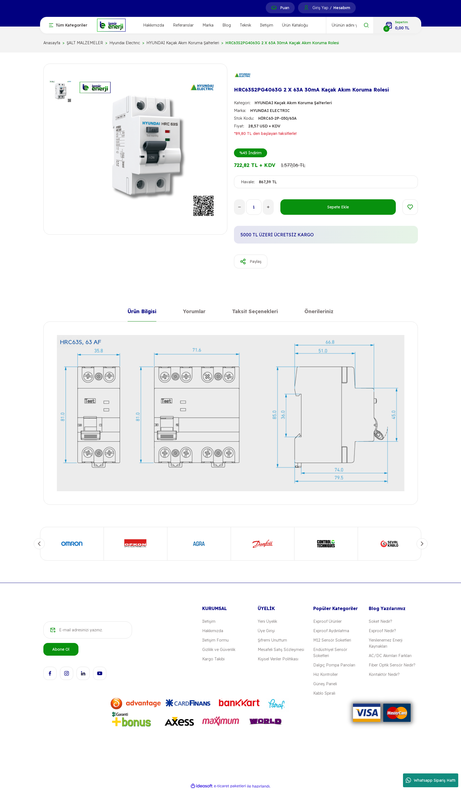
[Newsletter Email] (87, 630)
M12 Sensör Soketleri (332, 640)
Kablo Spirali (324, 693)
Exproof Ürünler (327, 621)
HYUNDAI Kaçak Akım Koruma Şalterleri (293, 102)
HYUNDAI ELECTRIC (270, 110)
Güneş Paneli (325, 683)
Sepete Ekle (338, 207)
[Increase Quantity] (268, 207)
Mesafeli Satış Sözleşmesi (281, 649)
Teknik (245, 25)
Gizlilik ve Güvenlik (218, 649)
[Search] (349, 25)
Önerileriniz (318, 312)
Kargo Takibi (213, 658)
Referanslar (183, 25)
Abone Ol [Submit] (60, 649)
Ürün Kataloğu (295, 25)
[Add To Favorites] (410, 207)
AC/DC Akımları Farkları (390, 655)
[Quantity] (254, 207)
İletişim (266, 25)
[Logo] (111, 25)
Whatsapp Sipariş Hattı (430, 780)
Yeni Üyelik (267, 621)
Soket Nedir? (380, 621)
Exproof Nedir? (382, 630)
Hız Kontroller (325, 674)
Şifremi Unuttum (272, 640)
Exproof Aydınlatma (331, 630)
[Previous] (39, 543)
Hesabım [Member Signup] (341, 7)
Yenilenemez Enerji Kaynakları (385, 643)
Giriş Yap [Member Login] (320, 7)
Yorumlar (194, 312)
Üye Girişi (266, 630)
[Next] (422, 543)
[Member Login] (306, 8)
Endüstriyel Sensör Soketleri (330, 652)
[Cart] (397, 25)
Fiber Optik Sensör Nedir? (392, 665)
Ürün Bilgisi (142, 312)
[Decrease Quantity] (239, 207)
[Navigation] (68, 25)
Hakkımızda (153, 25)
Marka (208, 25)
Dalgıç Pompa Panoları (334, 665)
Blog (226, 25)
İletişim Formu (215, 640)
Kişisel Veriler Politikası (278, 658)
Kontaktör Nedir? (384, 674)
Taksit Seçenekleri (255, 312)
